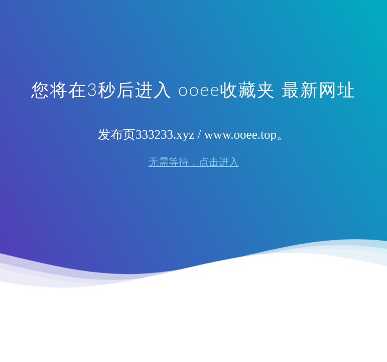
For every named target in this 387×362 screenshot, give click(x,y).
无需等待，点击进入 (194, 161)
